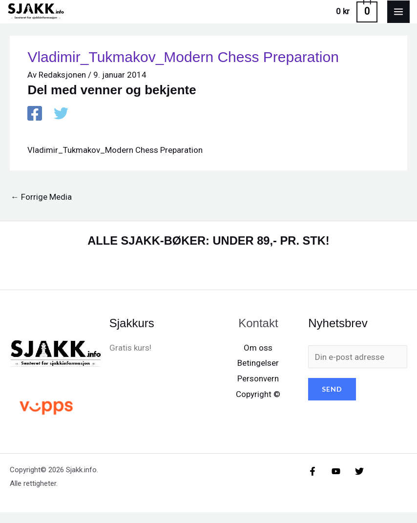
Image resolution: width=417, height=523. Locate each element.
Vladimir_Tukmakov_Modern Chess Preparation (115, 161)
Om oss (258, 358)
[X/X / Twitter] (341, 482)
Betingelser (258, 374)
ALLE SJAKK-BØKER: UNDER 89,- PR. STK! (209, 251)
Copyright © (258, 405)
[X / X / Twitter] (61, 125)
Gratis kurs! (130, 358)
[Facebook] (34, 125)
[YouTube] (327, 482)
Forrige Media (41, 207)
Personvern (258, 389)
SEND (332, 400)
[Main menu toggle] (398, 17)
